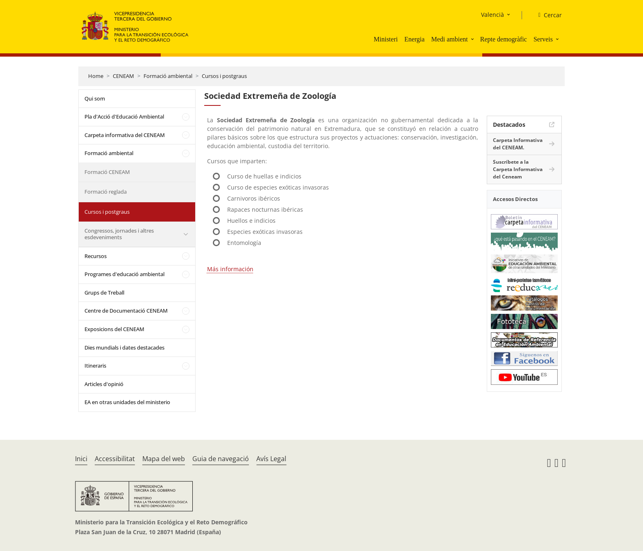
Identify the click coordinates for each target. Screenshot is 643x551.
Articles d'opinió (103, 384)
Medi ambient (449, 39)
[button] (473, 39)
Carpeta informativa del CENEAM (124, 135)
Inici (81, 458)
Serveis (543, 39)
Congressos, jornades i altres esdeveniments (119, 234)
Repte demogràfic (503, 39)
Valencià (492, 14)
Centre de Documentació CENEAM (126, 310)
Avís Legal (271, 458)
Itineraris (95, 365)
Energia (414, 39)
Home (95, 76)
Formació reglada (105, 191)
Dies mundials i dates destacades (124, 347)
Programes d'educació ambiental (124, 274)
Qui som (94, 98)
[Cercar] (547, 15)
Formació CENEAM (107, 172)
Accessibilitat (115, 458)
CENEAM (123, 76)
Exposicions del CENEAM (114, 329)
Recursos (95, 256)
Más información (230, 269)
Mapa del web (163, 458)
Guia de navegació (220, 458)
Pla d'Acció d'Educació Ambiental (124, 116)
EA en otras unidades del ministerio (127, 402)
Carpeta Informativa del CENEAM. (518, 144)
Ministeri (386, 39)
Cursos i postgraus (224, 76)
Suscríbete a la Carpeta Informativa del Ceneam (518, 169)
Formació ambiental (168, 76)
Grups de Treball (104, 292)
